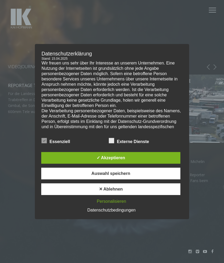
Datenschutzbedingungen (111, 210)
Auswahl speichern (111, 173)
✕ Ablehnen (111, 189)
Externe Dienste (129, 140)
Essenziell (56, 140)
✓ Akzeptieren (111, 158)
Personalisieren (111, 201)
